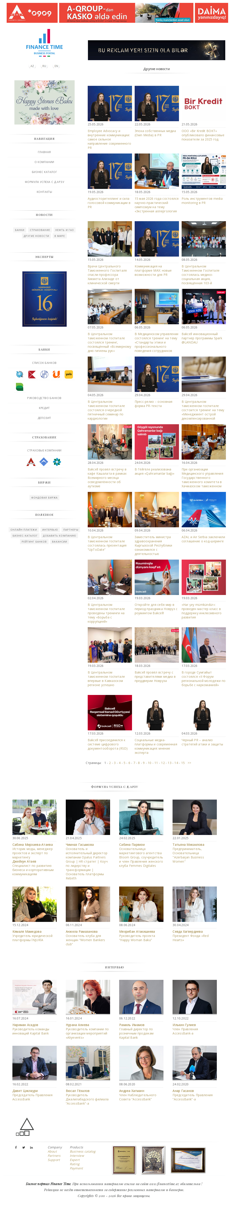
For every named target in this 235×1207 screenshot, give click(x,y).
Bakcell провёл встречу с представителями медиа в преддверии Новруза (155, 676)
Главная (44, 152)
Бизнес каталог (44, 172)
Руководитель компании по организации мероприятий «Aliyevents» (87, 1031)
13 (169, 763)
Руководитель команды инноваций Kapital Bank (30, 1029)
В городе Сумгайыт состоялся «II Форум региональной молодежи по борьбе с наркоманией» (204, 678)
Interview (77, 1155)
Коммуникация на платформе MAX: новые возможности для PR (153, 270)
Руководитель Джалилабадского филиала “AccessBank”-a (87, 1097)
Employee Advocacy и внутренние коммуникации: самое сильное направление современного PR (109, 139)
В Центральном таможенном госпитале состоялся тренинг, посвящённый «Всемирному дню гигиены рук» (109, 342)
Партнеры (70, 529)
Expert (75, 1160)
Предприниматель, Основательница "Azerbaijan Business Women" (188, 853)
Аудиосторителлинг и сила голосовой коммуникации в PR (109, 202)
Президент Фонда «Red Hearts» (191, 935)
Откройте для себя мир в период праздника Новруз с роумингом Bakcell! (156, 609)
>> (188, 763)
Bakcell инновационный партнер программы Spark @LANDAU (202, 338)
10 (149, 763)
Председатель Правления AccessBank (32, 1095)
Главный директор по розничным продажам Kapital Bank (136, 1031)
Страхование (40, 230)
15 (183, 763)
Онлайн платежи (23, 529)
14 (176, 763)
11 (156, 763)
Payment (76, 1168)
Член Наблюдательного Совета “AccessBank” (138, 1095)
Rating (75, 1164)
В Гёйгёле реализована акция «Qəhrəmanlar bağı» (155, 471)
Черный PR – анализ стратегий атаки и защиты (202, 742)
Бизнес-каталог (25, 535)
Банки (20, 230)
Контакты (44, 192)
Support (54, 1160)
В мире (59, 236)
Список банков (44, 363)
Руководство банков (44, 398)
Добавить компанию (59, 535)
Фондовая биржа (44, 497)
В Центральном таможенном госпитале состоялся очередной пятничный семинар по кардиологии (106, 409)
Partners (54, 1155)
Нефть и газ (64, 230)
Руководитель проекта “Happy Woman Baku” (137, 935)
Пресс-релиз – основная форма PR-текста (154, 403)
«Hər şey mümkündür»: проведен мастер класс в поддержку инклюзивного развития (202, 611)
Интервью (50, 529)
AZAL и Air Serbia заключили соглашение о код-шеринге (203, 539)
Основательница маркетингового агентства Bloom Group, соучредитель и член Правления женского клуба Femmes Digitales (141, 855)
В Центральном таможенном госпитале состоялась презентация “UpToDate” (107, 543)
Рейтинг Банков (34, 541)
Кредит (44, 408)
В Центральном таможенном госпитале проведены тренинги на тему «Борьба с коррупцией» (106, 613)
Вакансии (59, 541)
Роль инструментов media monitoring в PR (202, 200)
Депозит (44, 418)
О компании (44, 162)
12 (163, 763)
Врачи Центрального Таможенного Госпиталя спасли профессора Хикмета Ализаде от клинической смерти (107, 274)
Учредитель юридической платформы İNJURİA (32, 935)
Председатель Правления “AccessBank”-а (193, 1095)
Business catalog (82, 1151)
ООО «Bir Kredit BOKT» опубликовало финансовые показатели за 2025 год (203, 135)
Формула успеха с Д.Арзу (44, 182)
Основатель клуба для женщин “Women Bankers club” (85, 937)
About (52, 1151)
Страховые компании (44, 450)
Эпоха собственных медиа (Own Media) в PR (155, 133)
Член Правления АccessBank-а (185, 1029)
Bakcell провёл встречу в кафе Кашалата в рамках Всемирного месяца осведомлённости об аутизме (107, 477)
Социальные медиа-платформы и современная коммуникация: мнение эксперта (156, 746)
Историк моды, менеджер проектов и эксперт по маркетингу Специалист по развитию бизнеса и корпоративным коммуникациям (33, 859)
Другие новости (36, 236)
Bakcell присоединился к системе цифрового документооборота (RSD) (108, 744)
